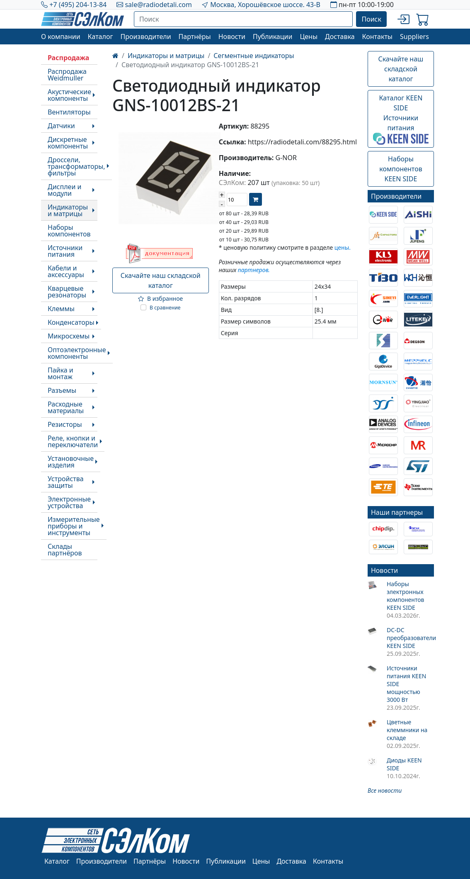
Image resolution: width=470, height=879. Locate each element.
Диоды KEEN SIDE (404, 764)
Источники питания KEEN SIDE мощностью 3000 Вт (406, 684)
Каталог (100, 36)
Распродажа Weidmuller (67, 75)
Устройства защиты (66, 482)
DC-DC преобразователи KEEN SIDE (410, 638)
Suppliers (414, 36)
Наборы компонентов (69, 231)
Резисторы (65, 424)
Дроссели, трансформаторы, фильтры (76, 166)
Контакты (377, 36)
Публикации (273, 36)
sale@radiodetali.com (158, 4)
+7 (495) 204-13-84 (78, 4)
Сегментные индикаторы (253, 55)
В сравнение (165, 307)
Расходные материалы (66, 407)
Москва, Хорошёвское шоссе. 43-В (265, 4)
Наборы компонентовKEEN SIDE (400, 168)
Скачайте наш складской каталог (161, 280)
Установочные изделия (71, 462)
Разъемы (62, 390)
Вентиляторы (69, 112)
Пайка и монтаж (60, 373)
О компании (60, 36)
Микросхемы (69, 336)
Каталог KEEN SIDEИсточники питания (401, 119)
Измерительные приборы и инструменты (74, 526)
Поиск (371, 19)
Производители (145, 36)
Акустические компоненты (69, 95)
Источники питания (65, 251)
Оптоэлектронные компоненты (77, 353)
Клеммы (61, 308)
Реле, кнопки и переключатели (73, 441)
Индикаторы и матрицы (68, 210)
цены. (342, 247)
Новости (231, 36)
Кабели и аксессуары (66, 271)
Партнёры (195, 36)
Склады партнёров (65, 550)
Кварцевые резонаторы (67, 291)
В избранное (160, 298)
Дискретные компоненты (68, 143)
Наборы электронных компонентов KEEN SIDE (405, 595)
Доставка (340, 36)
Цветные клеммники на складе (407, 730)
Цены (308, 36)
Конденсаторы (71, 322)
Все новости (385, 790)
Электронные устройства (69, 502)
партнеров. (254, 270)
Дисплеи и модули (64, 190)
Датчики (61, 125)
